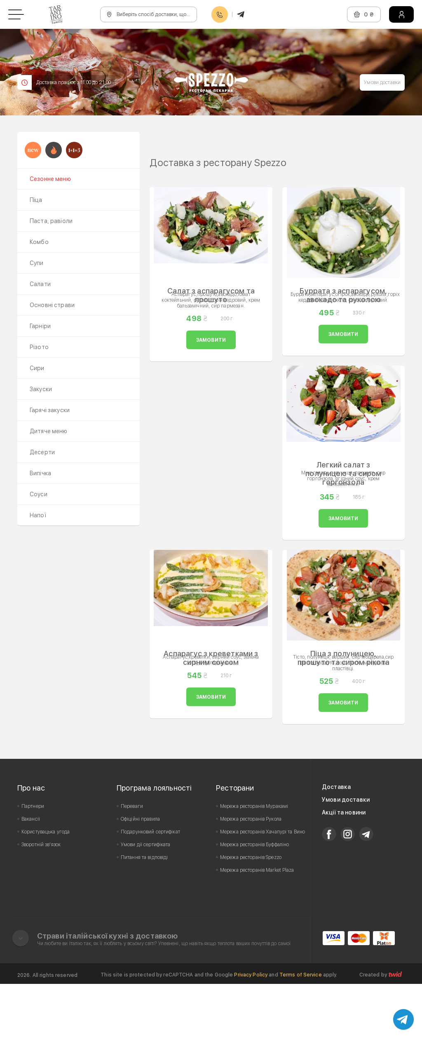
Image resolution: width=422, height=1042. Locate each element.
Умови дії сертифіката (146, 903)
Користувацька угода (45, 890)
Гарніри (40, 326)
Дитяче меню (49, 431)
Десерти (42, 452)
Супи (37, 263)
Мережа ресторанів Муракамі (254, 864)
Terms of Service (300, 1033)
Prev (160, 161)
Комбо (39, 242)
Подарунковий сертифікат (150, 890)
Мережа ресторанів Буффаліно (254, 903)
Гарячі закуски (50, 410)
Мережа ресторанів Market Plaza (257, 928)
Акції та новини (344, 870)
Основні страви (52, 305)
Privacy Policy (250, 1033)
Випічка (40, 473)
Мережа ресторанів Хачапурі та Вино (262, 890)
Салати (40, 284)
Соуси (38, 494)
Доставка (336, 845)
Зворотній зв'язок (41, 903)
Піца (36, 200)
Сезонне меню (50, 179)
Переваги (132, 864)
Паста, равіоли (51, 221)
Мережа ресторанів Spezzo (250, 915)
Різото (39, 347)
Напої (38, 515)
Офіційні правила (140, 877)
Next (394, 161)
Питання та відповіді (144, 915)
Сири (37, 368)
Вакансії (30, 877)
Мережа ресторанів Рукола (250, 877)
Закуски (41, 389)
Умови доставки (382, 82)
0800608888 (220, 15)
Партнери (32, 864)
